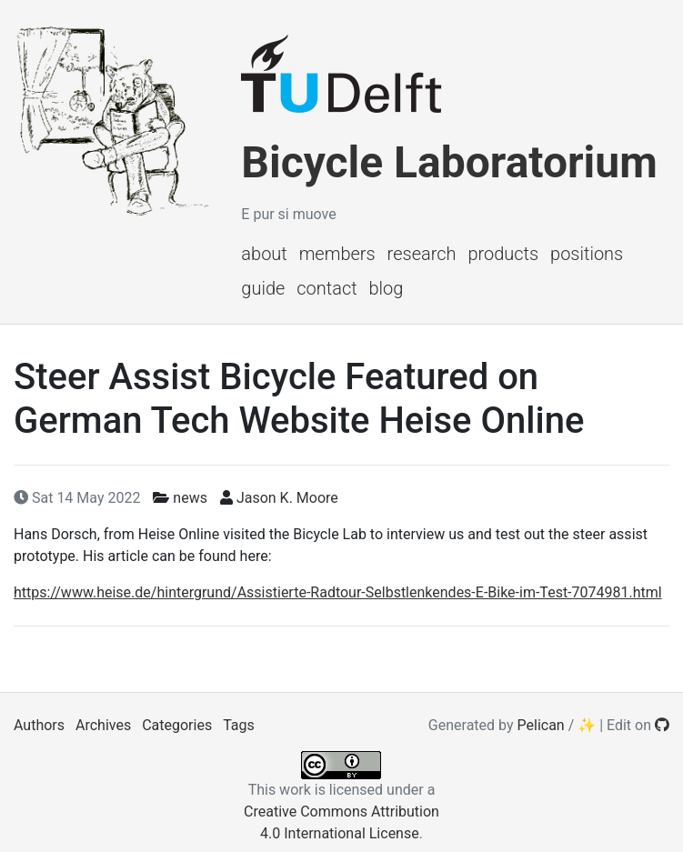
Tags (239, 725)
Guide (263, 288)
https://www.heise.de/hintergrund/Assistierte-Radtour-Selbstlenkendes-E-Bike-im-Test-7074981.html (338, 592)
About (263, 254)
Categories (177, 725)
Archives (103, 725)
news (190, 497)
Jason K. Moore (287, 497)
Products (502, 254)
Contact (326, 288)
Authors (39, 725)
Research (422, 254)
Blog (386, 288)
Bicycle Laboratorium (449, 162)
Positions (586, 254)
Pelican (541, 725)
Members (337, 254)
